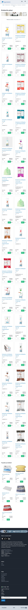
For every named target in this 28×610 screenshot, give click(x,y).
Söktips (2, 576)
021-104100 (7, 552)
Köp (9, 48)
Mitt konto (3, 577)
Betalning (3, 580)
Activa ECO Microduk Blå (20, 494)
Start (2, 563)
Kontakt (2, 565)
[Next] (27, 531)
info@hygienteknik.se (9, 550)
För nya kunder (4, 573)
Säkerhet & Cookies (5, 581)
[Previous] (1, 531)
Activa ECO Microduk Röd (7, 512)
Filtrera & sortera (14, 19)
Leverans (3, 578)
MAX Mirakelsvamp (5, 474)
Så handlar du (3, 575)
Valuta (2, 596)
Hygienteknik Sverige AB (5, 549)
